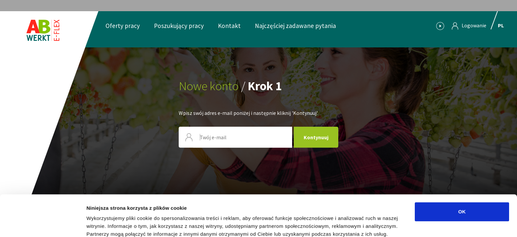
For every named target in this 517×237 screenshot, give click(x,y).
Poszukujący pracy (179, 26)
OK (462, 180)
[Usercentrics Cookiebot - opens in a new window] (43, 224)
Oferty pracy (123, 26)
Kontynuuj (316, 137)
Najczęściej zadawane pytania (295, 26)
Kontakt (229, 26)
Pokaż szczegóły (352, 224)
